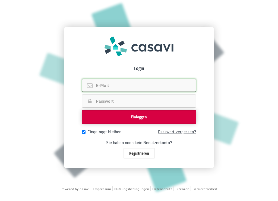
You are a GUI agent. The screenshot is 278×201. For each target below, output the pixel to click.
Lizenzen (182, 189)
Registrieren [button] (139, 153)
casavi (85, 189)
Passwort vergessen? (177, 132)
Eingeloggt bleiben (101, 132)
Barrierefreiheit (204, 189)
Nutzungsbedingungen (131, 189)
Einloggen (139, 117)
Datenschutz (162, 189)
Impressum (102, 189)
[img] (139, 46)
